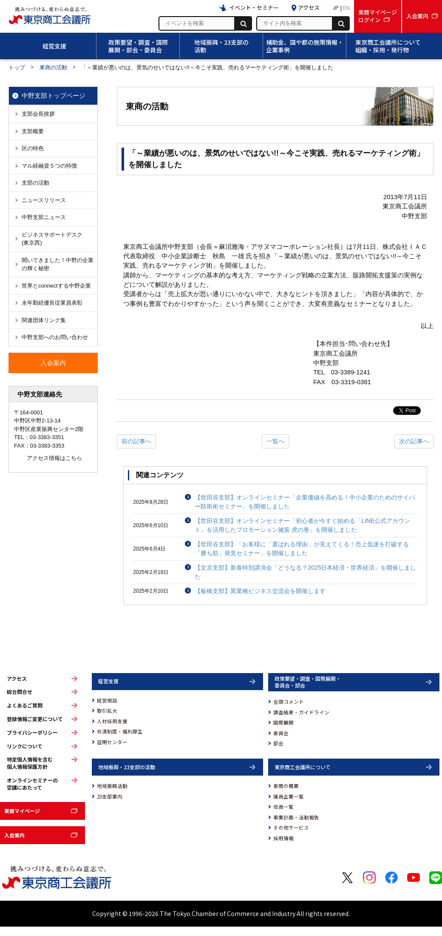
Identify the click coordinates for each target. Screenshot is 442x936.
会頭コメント (288, 701)
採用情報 (283, 838)
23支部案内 (109, 796)
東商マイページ (22, 810)
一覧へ (275, 441)
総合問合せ (19, 691)
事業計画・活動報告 (296, 817)
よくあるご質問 (24, 705)
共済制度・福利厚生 (120, 731)
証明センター (112, 742)
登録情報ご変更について (35, 719)
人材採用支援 (112, 721)
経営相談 (107, 700)
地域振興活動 (112, 785)
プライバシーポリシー (32, 732)
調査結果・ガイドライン (301, 712)
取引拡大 (107, 710)
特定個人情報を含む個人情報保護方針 (30, 763)
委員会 (281, 733)
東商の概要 (286, 785)
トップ (16, 67)
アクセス (17, 678)
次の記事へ (414, 441)
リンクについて (24, 746)
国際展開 (283, 722)
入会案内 (14, 835)
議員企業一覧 (288, 796)
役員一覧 (283, 806)
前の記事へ (136, 441)
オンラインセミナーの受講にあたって (32, 784)
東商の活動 (53, 67)
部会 (278, 743)
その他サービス (291, 827)
